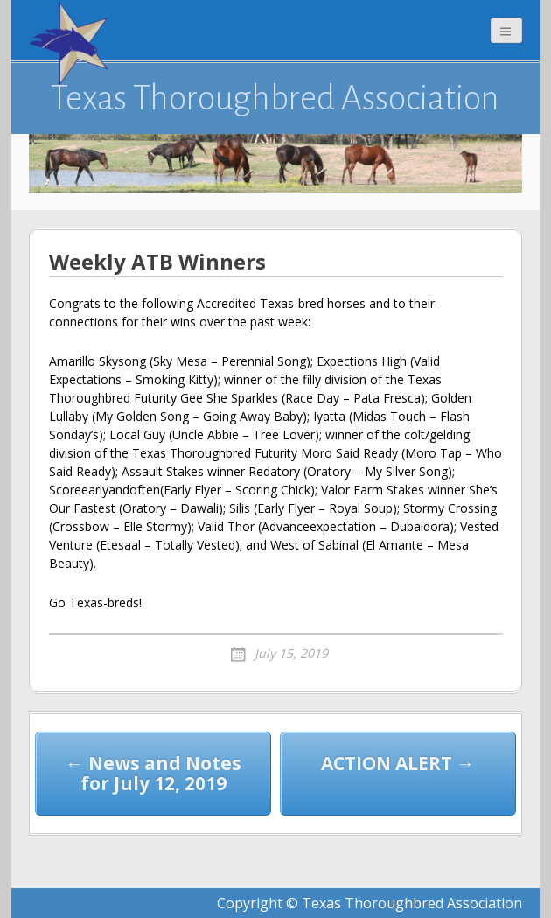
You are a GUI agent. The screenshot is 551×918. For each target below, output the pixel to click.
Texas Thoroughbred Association (275, 98)
